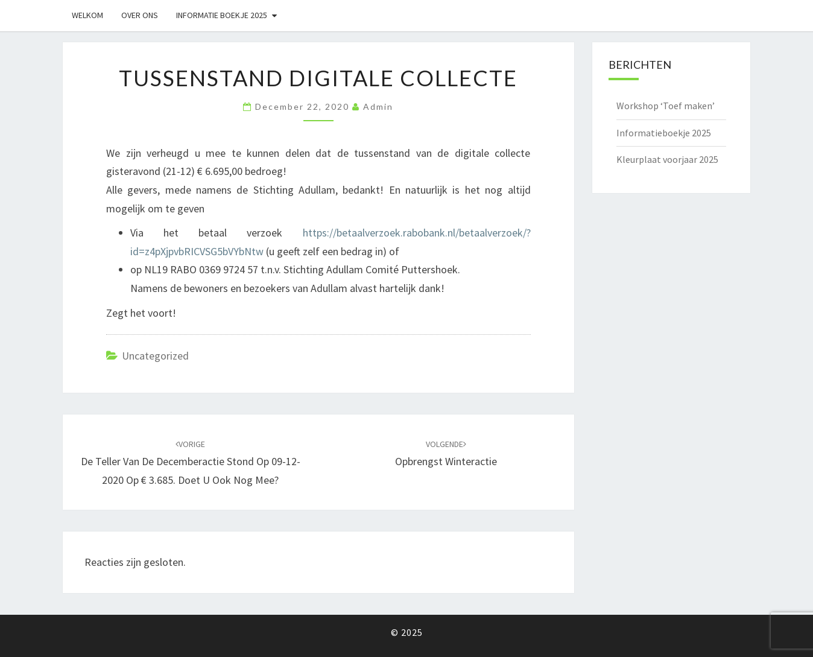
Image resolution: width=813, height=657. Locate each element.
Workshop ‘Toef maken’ (665, 106)
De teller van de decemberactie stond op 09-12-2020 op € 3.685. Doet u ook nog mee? (190, 463)
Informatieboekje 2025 (663, 133)
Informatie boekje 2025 (221, 15)
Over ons (139, 15)
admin (378, 106)
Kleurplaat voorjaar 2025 (667, 159)
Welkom (87, 15)
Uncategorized (155, 356)
